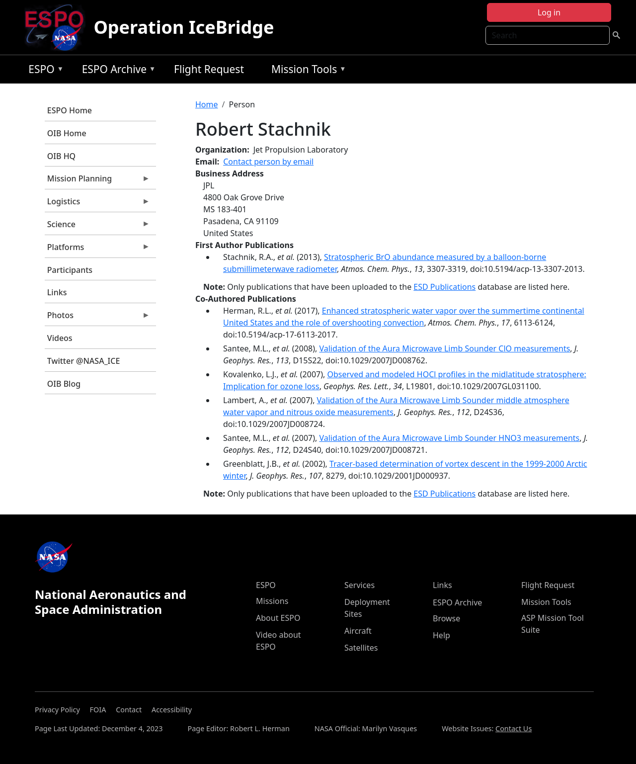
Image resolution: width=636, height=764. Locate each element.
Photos (97, 318)
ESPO (43, 71)
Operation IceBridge (183, 27)
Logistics (97, 204)
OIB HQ (61, 156)
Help (441, 635)
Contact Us (513, 728)
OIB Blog (63, 383)
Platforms (97, 249)
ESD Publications (444, 286)
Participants (69, 269)
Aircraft (358, 630)
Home (206, 104)
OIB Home (66, 133)
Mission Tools (306, 71)
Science (97, 227)
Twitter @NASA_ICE (83, 360)
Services (359, 585)
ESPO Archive (116, 71)
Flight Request (209, 69)
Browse (446, 618)
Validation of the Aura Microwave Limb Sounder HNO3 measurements (449, 437)
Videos (60, 338)
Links (57, 292)
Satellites (361, 647)
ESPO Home (69, 110)
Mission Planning (97, 181)
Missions (272, 600)
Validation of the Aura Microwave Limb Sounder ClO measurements (444, 348)
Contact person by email (268, 161)
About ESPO (278, 617)
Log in (549, 12)
